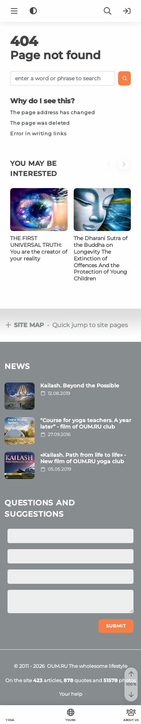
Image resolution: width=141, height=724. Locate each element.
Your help (70, 694)
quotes (77, 680)
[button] (110, 173)
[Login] (126, 11)
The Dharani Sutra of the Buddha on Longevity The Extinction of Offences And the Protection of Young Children (100, 258)
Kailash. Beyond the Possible (79, 385)
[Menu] (14, 11)
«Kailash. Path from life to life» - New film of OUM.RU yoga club (83, 458)
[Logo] (70, 11)
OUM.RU (57, 666)
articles (47, 680)
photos (119, 680)
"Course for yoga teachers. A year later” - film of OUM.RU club (85, 423)
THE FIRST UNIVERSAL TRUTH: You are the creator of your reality (38, 248)
